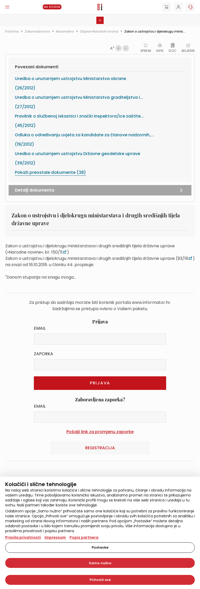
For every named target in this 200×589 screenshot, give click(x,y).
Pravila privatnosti (23, 537)
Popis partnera (84, 537)
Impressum (55, 537)
